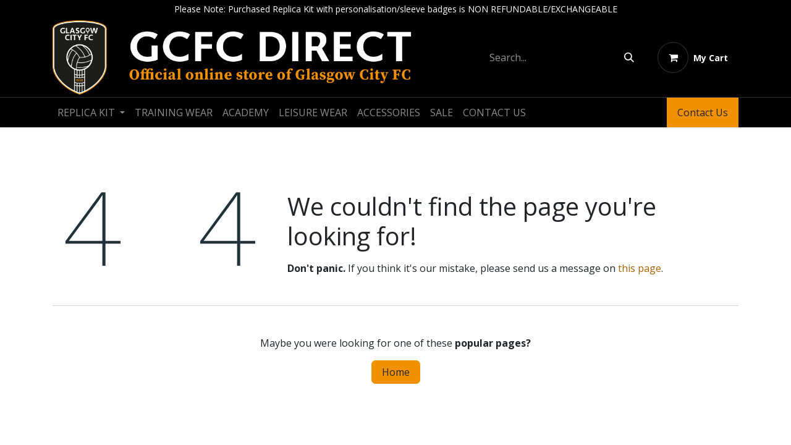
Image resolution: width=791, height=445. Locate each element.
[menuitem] (91, 112)
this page (639, 268)
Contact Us (702, 112)
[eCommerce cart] (692, 57)
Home (396, 372)
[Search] (629, 57)
